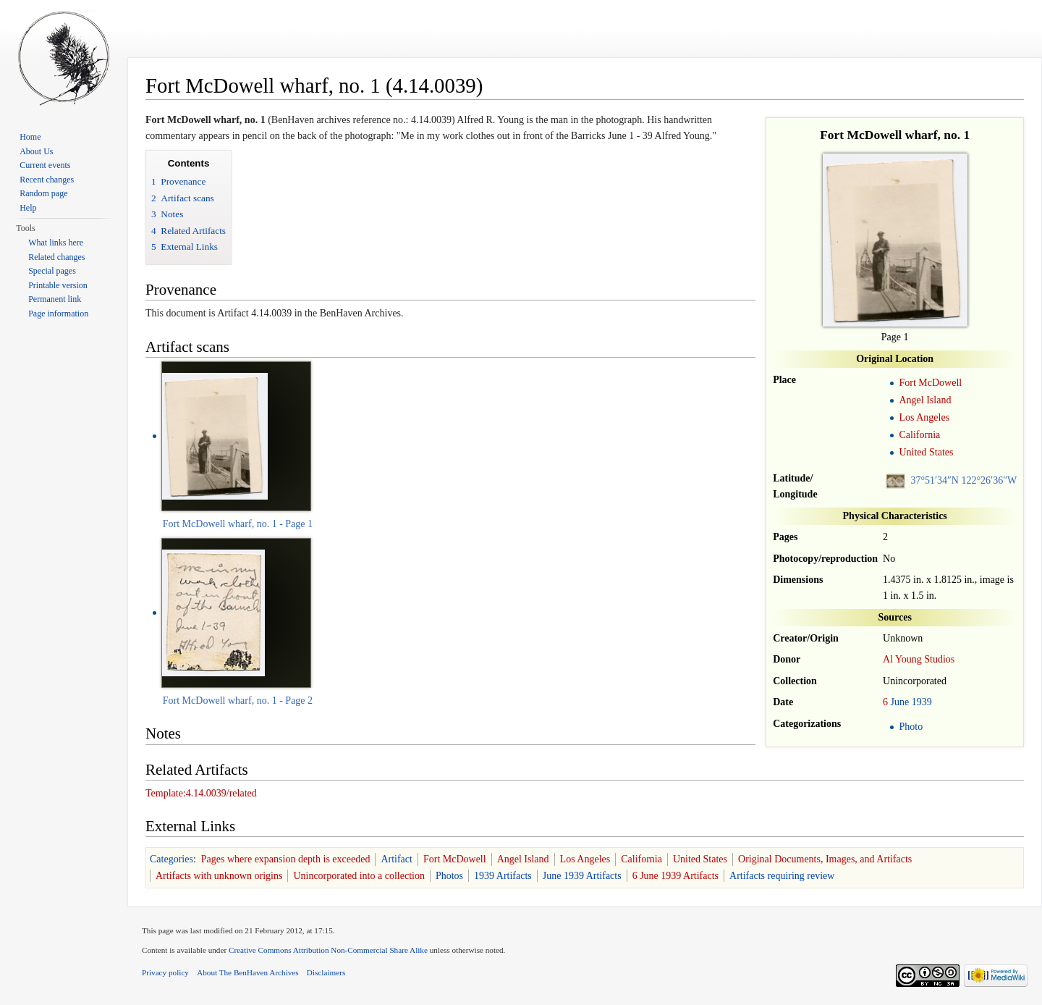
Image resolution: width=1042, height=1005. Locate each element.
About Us (36, 151)
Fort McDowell (930, 382)
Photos (449, 875)
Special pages (52, 271)
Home (30, 137)
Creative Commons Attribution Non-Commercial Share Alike (328, 950)
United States (926, 452)
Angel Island (925, 400)
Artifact (396, 859)
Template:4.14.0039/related (201, 793)
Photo (911, 726)
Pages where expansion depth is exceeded (285, 859)
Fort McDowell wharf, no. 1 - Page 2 (238, 700)
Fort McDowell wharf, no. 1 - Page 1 (238, 523)
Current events (45, 165)
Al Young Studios (918, 659)
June (900, 702)
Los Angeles (924, 417)
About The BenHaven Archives (248, 972)
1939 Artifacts (503, 875)
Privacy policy (165, 972)
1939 (922, 702)
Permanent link (54, 299)
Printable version (58, 285)
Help (28, 208)
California (919, 434)
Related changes (56, 257)
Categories (171, 859)
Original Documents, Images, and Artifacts (825, 859)
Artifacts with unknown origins (219, 875)
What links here (55, 242)
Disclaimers (326, 972)
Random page (43, 193)
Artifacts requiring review (781, 875)
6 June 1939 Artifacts (675, 875)
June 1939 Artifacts (582, 875)
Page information (58, 313)
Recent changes (47, 179)
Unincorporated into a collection (359, 875)
